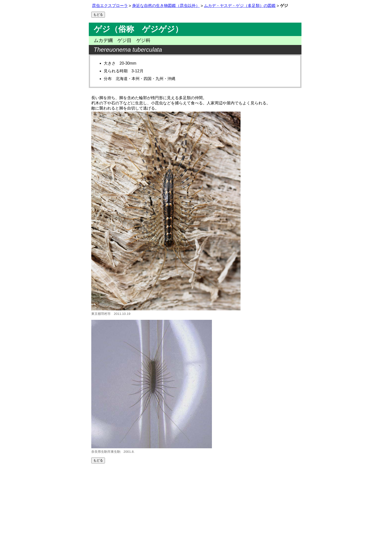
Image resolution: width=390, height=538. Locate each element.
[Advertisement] (195, 501)
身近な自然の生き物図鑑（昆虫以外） (166, 5)
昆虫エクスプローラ (110, 5)
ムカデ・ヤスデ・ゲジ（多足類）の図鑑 (240, 5)
